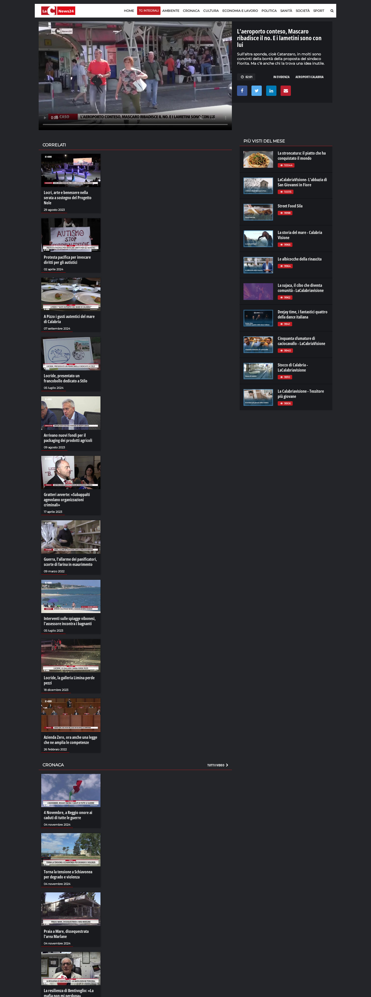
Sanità (286, 11)
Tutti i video (218, 765)
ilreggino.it (297, 924)
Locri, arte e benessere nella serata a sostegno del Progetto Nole (67, 198)
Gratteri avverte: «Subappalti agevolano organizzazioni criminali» (67, 500)
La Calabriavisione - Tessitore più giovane (301, 393)
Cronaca (191, 11)
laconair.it (251, 929)
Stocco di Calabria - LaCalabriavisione (293, 367)
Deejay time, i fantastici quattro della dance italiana (302, 314)
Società (303, 11)
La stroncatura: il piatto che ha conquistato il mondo (302, 155)
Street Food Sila (290, 206)
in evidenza (281, 76)
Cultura (211, 11)
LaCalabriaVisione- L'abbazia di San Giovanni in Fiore (302, 182)
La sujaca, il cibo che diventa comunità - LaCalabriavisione (301, 287)
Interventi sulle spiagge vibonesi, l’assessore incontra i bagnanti (70, 621)
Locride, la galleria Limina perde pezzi (69, 680)
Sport (318, 11)
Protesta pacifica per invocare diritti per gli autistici (67, 259)
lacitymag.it (298, 919)
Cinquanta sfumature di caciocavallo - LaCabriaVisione (301, 341)
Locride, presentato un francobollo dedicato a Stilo (65, 378)
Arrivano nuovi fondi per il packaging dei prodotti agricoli (68, 437)
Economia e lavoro (240, 11)
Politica (269, 11)
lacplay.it (250, 919)
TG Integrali (149, 10)
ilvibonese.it (298, 935)
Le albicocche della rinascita (300, 259)
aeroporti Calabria (310, 76)
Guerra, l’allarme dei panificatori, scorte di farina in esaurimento (70, 561)
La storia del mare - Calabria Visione (300, 235)
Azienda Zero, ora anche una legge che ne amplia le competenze (70, 739)
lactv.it (248, 924)
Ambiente (170, 11)
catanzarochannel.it (305, 940)
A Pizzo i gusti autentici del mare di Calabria (69, 319)
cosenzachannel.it (303, 929)
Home (129, 11)
